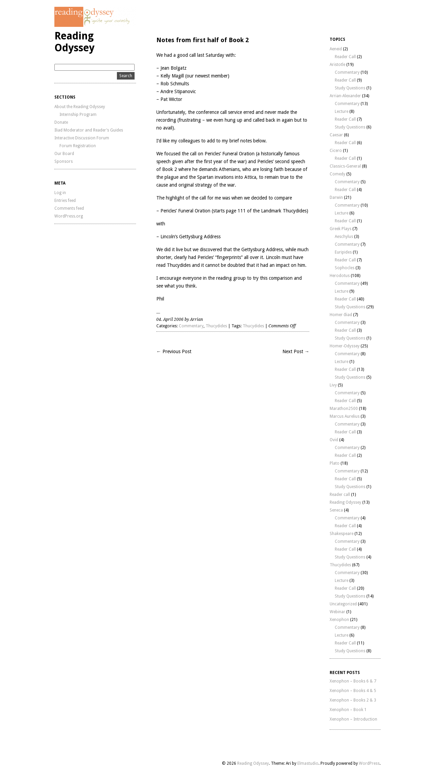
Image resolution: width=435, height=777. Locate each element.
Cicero (336, 150)
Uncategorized (343, 604)
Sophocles (344, 267)
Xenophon (339, 619)
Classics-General (345, 166)
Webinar (337, 611)
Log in (60, 192)
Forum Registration (77, 145)
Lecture (341, 111)
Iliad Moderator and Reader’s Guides (88, 130)
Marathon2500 (344, 408)
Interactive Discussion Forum (81, 138)
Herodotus (340, 275)
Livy (333, 385)
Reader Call (345, 56)
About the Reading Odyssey (79, 106)
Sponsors (63, 161)
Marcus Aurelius (345, 416)
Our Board (64, 153)
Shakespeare (341, 533)
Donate (61, 122)
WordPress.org (68, 216)
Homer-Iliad (341, 314)
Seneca (336, 510)
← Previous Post (173, 351)
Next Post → (295, 351)
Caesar (336, 135)
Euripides (343, 252)
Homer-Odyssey (345, 346)
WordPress (369, 763)
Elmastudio (307, 763)
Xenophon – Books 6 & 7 (353, 681)
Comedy (337, 174)
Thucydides (216, 326)
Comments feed (69, 208)
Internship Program (78, 114)
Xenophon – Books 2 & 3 (353, 700)
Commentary (191, 326)
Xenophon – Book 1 (348, 709)
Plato (335, 463)
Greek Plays (340, 228)
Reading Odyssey (74, 42)
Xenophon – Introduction (353, 719)
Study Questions (350, 88)
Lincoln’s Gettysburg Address (190, 236)
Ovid (334, 439)
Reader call (340, 494)
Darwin (336, 197)
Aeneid (336, 49)
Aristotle (337, 64)
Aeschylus (344, 236)
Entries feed (65, 200)
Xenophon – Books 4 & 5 (353, 690)
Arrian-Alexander (345, 95)
